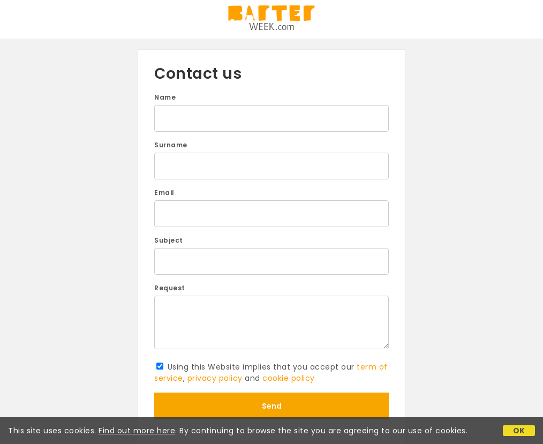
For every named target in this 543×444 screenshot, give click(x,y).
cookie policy (288, 378)
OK (519, 430)
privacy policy (215, 378)
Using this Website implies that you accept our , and (271, 372)
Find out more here (137, 430)
